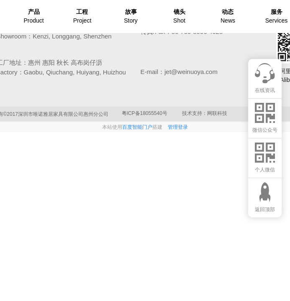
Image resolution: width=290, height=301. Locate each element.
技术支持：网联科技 (204, 113)
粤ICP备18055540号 (144, 113)
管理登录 (178, 127)
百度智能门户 (137, 127)
